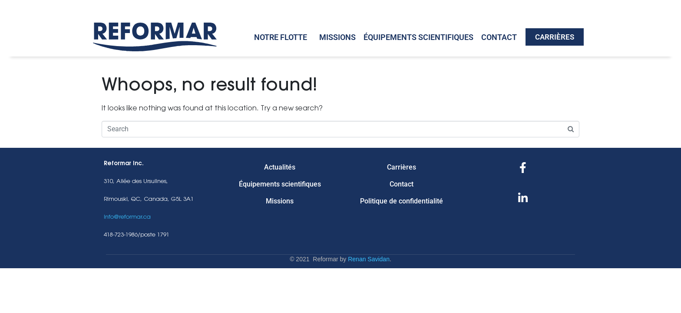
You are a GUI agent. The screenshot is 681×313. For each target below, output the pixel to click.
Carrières (401, 167)
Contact (499, 37)
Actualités (279, 167)
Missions (337, 37)
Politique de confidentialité (401, 201)
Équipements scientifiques (418, 37)
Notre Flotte (280, 37)
